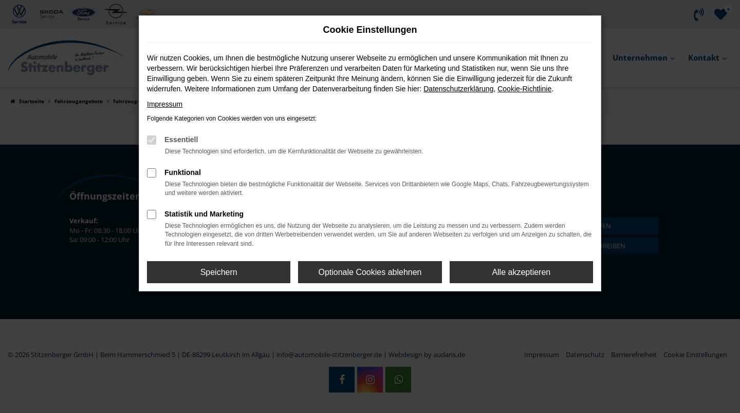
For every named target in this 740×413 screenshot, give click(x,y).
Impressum (164, 104)
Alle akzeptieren (521, 272)
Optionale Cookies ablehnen (369, 272)
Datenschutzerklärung (458, 89)
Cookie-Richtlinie (524, 89)
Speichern (218, 272)
